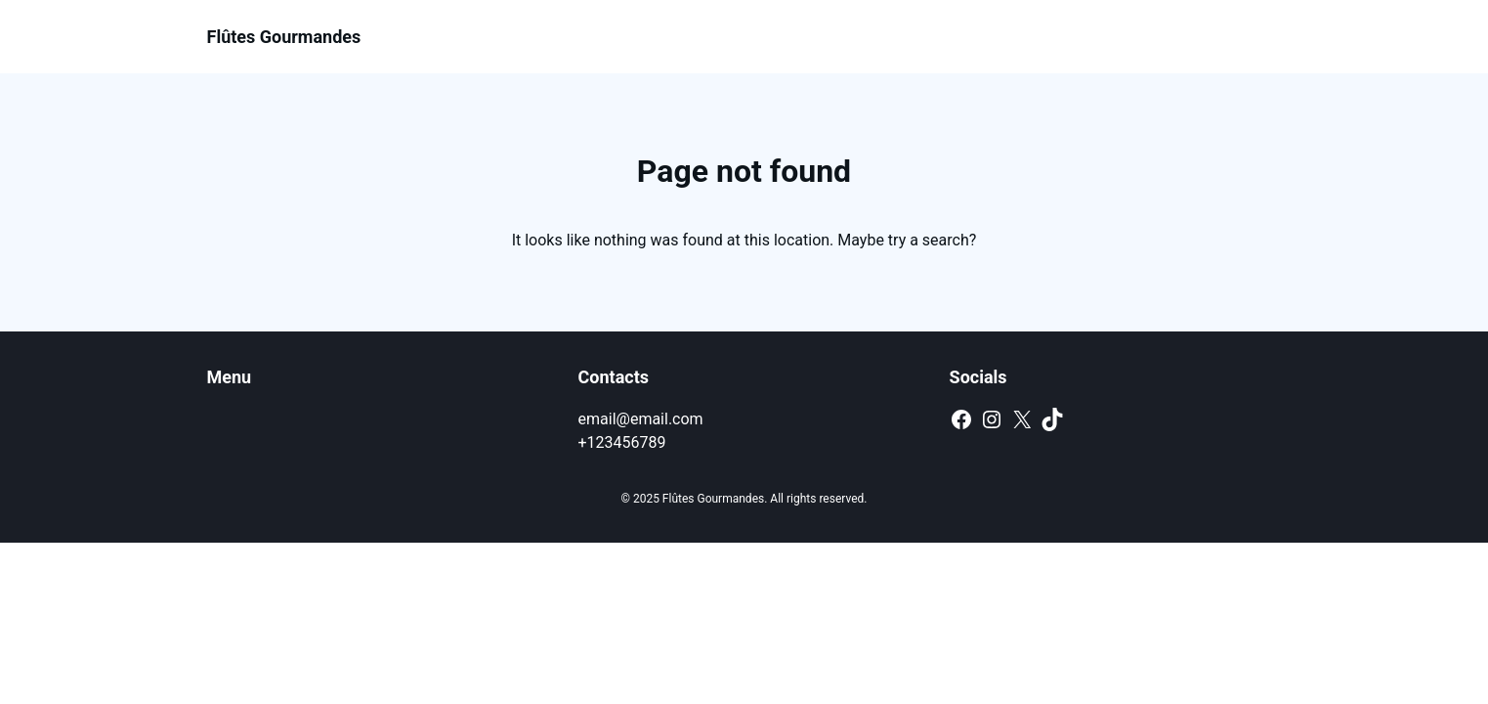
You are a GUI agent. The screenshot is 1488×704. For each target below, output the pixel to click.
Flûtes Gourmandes (284, 36)
